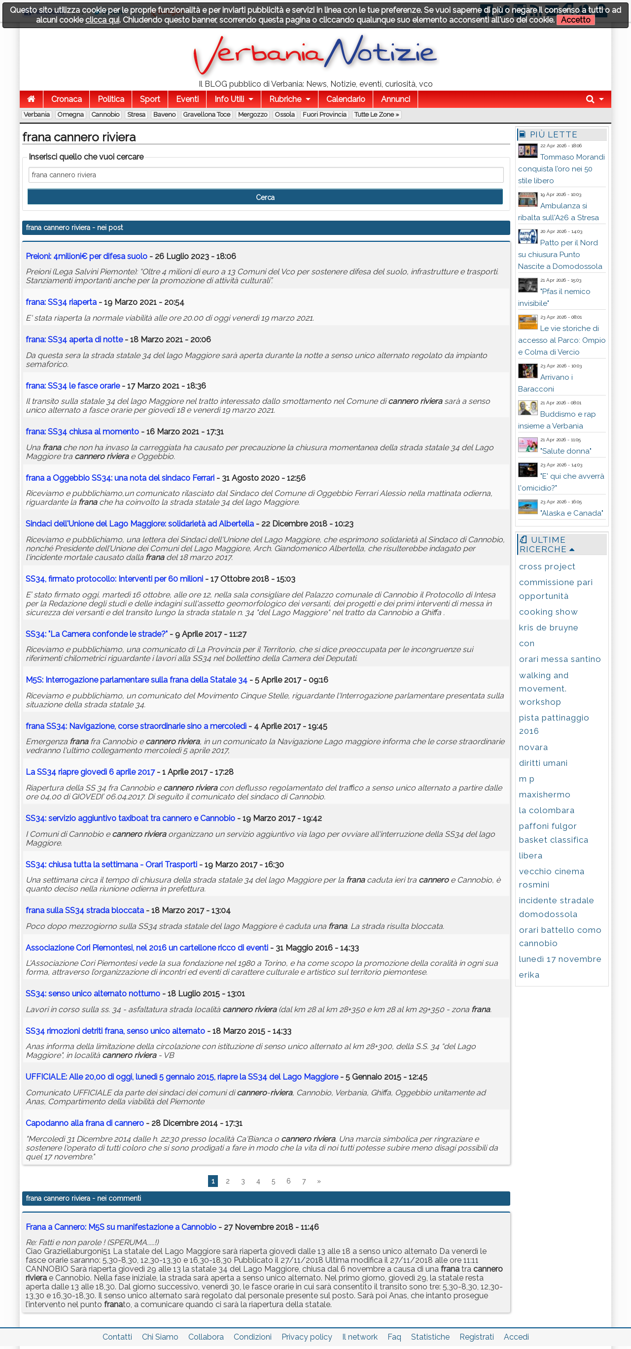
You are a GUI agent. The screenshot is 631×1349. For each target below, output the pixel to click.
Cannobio (105, 114)
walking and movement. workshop (544, 688)
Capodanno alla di (85, 1123)
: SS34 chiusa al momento (82, 431)
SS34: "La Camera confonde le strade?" (97, 634)
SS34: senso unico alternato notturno (93, 993)
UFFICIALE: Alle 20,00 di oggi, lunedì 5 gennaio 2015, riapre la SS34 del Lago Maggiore (182, 1077)
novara (533, 747)
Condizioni (253, 1337)
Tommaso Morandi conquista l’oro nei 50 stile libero (561, 169)
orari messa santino (560, 659)
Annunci (395, 99)
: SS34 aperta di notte (74, 339)
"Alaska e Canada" (571, 513)
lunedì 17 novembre (560, 959)
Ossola (285, 114)
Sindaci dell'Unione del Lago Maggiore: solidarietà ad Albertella (140, 523)
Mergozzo (252, 114)
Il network (360, 1337)
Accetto (576, 20)
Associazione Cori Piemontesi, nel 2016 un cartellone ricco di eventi (148, 948)
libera (531, 855)
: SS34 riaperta (61, 302)
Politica (111, 99)
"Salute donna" (566, 451)
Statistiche (430, 1337)
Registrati (476, 1337)
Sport (150, 99)
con (527, 643)
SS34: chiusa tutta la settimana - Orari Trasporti (111, 864)
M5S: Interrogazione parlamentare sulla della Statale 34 (136, 680)
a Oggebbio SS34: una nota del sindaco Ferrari (120, 478)
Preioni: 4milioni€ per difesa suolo (86, 256)
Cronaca (66, 99)
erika (529, 975)
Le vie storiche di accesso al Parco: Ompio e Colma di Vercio (562, 340)
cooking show (548, 612)
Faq (394, 1337)
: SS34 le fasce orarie (73, 386)
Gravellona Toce (206, 114)
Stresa (136, 114)
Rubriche (285, 99)
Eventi (187, 99)
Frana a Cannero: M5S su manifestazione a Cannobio (121, 1227)
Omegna (71, 114)
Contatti (117, 1337)
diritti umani (543, 763)
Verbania (37, 114)
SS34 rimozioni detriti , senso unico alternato (115, 1031)
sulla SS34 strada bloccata (85, 910)
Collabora (206, 1337)
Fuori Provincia (325, 114)
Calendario (345, 99)
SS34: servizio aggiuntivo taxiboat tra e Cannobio (130, 818)
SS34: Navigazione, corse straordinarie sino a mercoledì (136, 726)
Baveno (164, 114)
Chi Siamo (160, 1337)
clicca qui (102, 20)
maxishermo (545, 794)
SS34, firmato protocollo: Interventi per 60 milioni (114, 579)
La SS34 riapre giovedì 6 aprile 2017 (90, 772)
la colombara (547, 810)
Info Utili (229, 99)
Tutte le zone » (376, 114)
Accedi (516, 1337)
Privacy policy (306, 1337)
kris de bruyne (549, 627)
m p (527, 779)
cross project (547, 566)
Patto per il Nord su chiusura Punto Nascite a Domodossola (560, 254)
